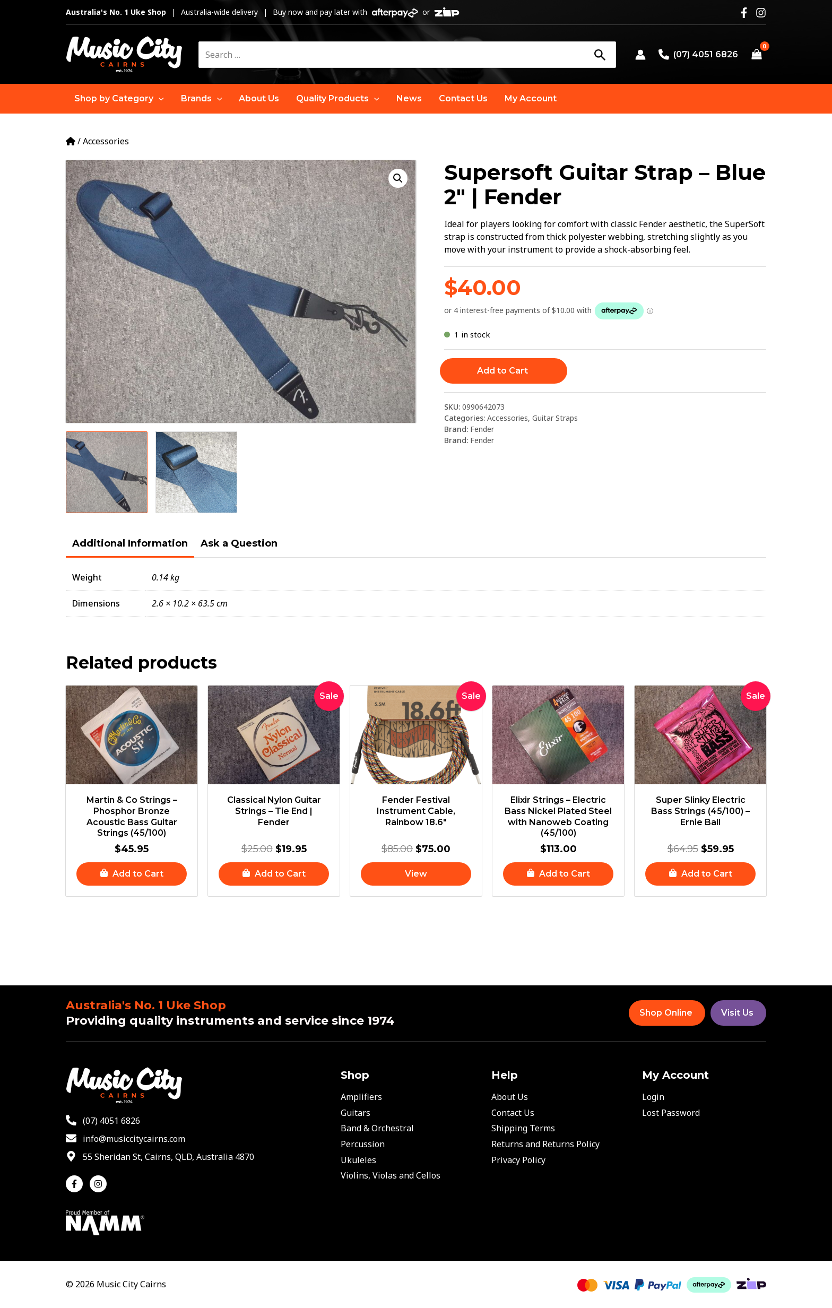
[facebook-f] (77, 1183)
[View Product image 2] (196, 472)
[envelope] (125, 1139)
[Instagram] (761, 12)
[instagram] (99, 1183)
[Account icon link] (640, 54)
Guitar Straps (555, 418)
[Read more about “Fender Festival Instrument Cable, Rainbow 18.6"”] (416, 874)
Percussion (363, 1144)
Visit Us (737, 1013)
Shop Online (665, 1013)
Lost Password (671, 1113)
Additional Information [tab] (130, 543)
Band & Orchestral (377, 1128)
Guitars (355, 1113)
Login (653, 1097)
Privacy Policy (518, 1160)
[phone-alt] (103, 1121)
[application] (158, 99)
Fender (482, 429)
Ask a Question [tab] (239, 543)
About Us (509, 1097)
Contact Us (512, 1113)
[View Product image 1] (107, 472)
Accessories (106, 141)
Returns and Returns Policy (545, 1144)
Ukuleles (358, 1160)
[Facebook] (744, 12)
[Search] (600, 54)
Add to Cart (502, 371)
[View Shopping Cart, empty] (756, 54)
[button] (119, 99)
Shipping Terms (523, 1128)
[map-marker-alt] (160, 1157)
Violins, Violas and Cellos (390, 1175)
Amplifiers (361, 1097)
